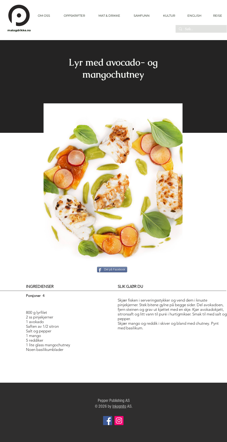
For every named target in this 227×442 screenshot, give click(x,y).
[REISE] (216, 15)
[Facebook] (107, 420)
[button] (74, 15)
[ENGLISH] (194, 15)
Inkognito (119, 406)
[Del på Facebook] (112, 269)
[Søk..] (201, 29)
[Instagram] (118, 420)
